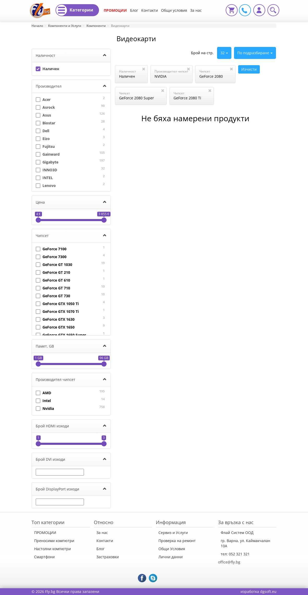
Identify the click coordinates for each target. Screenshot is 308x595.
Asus (43, 115)
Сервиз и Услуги (173, 532)
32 (224, 52)
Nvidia (45, 408)
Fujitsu (45, 146)
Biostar (45, 122)
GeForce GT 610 (53, 280)
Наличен (47, 68)
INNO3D (46, 169)
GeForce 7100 (51, 248)
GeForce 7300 (51, 256)
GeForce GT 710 (53, 287)
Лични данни (170, 556)
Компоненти (96, 25)
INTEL (44, 177)
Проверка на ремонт (177, 540)
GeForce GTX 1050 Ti (57, 303)
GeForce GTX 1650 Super (61, 334)
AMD (43, 392)
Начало (37, 25)
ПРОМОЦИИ (115, 10)
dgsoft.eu (268, 591)
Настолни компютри (52, 548)
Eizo (43, 138)
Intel (43, 400)
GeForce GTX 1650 (55, 327)
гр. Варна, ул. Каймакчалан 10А (245, 543)
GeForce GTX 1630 (55, 319)
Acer (43, 99)
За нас (102, 532)
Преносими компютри (54, 540)
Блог (134, 10)
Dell (42, 130)
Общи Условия (171, 548)
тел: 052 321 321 (235, 553)
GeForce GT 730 (53, 295)
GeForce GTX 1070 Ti (57, 311)
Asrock (45, 107)
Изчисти (249, 69)
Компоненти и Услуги (64, 25)
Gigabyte (47, 162)
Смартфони (44, 556)
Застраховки (107, 556)
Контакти (149, 10)
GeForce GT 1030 (54, 264)
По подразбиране (255, 52)
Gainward (48, 154)
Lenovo (46, 185)
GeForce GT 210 (53, 272)
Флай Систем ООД (237, 532)
